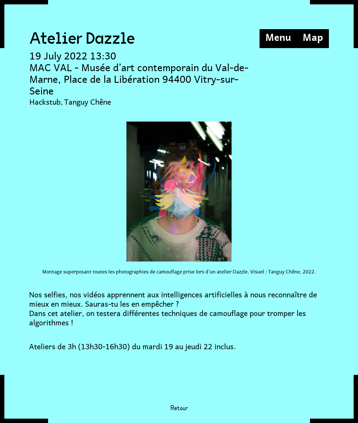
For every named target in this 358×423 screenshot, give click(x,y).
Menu (278, 36)
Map (313, 36)
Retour (179, 408)
